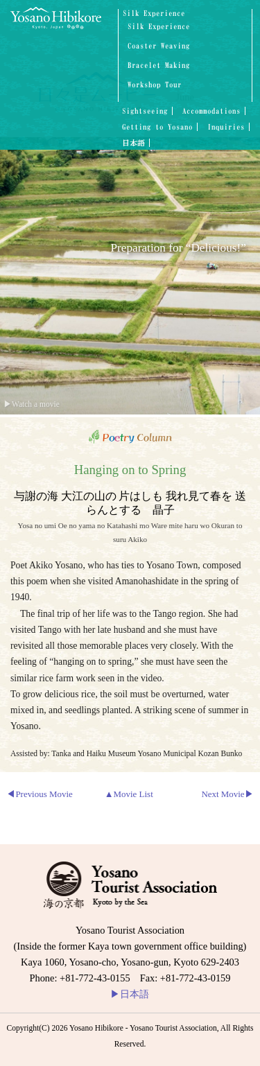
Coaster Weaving (159, 46)
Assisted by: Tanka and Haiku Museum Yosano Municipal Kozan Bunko (126, 753)
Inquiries (226, 127)
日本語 (133, 143)
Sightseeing (145, 111)
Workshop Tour (155, 85)
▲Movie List (129, 794)
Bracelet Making (159, 65)
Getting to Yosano (157, 127)
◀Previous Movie (39, 794)
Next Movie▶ (227, 794)
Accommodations (211, 111)
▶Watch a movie (31, 404)
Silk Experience (154, 13)
